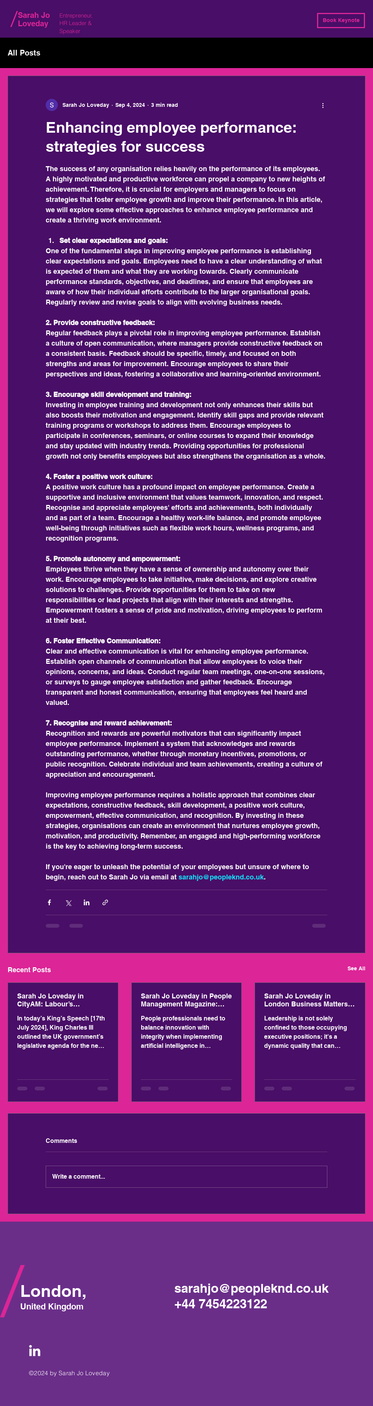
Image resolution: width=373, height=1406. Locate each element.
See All (356, 968)
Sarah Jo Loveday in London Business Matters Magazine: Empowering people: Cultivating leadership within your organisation (306, 1000)
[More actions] (322, 104)
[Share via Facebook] (49, 902)
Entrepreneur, (76, 15)
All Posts (24, 52)
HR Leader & (76, 23)
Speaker (69, 31)
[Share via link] (105, 902)
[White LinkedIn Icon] (35, 1350)
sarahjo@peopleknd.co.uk (251, 1288)
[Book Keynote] (341, 20)
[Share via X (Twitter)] (68, 902)
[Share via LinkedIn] (86, 902)
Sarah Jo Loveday (34, 19)
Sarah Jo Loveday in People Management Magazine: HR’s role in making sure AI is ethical (186, 1000)
